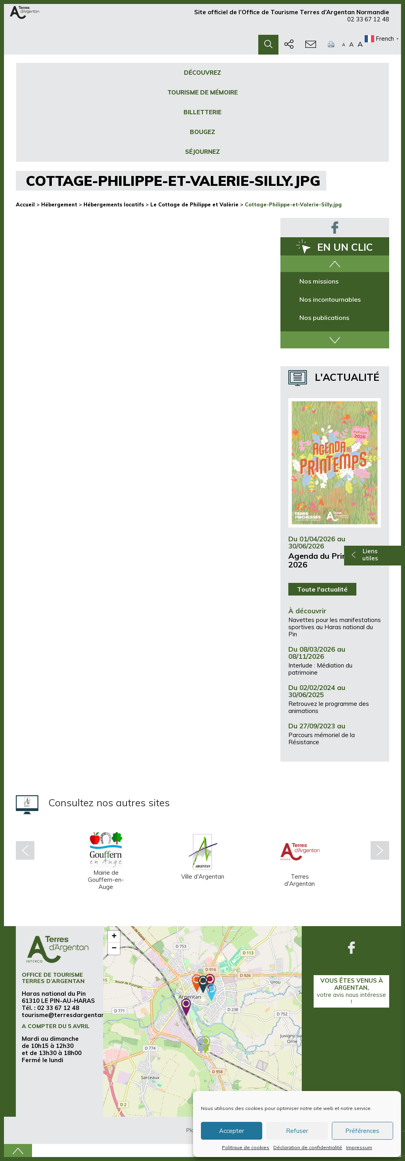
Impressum (359, 1147)
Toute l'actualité (322, 589)
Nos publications (324, 317)
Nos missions (319, 281)
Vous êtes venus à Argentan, (351, 991)
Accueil (25, 204)
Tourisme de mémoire (202, 92)
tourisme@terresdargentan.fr (67, 1015)
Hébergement (59, 204)
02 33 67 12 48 (368, 22)
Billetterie (202, 112)
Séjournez (202, 151)
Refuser (297, 1131)
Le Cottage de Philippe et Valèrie (194, 204)
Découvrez (202, 72)
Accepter (231, 1131)
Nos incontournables (330, 299)
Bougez (202, 132)
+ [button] (114, 937)
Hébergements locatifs (113, 204)
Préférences (362, 1131)
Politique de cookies (245, 1147)
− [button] (114, 949)
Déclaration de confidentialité (307, 1147)
